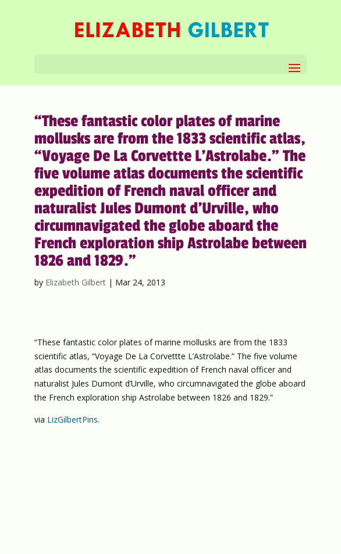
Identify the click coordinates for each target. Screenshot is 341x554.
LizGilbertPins (72, 419)
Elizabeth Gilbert (75, 282)
